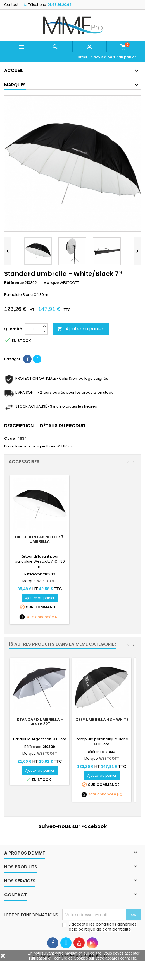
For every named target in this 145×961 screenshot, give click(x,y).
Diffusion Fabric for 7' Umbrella (40, 539)
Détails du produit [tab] (63, 425)
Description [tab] (19, 425)
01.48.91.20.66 (59, 4)
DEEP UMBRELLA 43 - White (101, 719)
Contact (11, 4)
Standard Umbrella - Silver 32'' (40, 722)
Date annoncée (40, 616)
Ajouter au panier (80, 329)
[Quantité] (33, 329)
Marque (51, 282)
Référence (14, 282)
